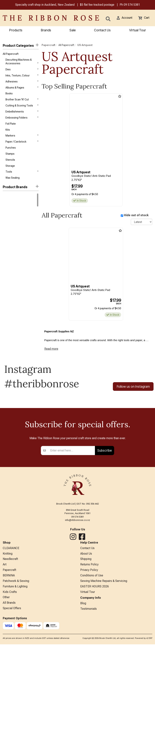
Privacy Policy (89, 651)
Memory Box (10, 266)
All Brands (9, 687)
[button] (122, 18)
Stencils (10, 169)
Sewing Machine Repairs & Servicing (103, 663)
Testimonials (88, 693)
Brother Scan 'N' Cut (21, 103)
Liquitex (7, 260)
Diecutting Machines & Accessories (21, 62)
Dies (21, 71)
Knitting (7, 633)
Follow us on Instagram (133, 389)
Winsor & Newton (13, 207)
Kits (7, 136)
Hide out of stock (136, 216)
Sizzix (6, 286)
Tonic (6, 292)
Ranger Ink (9, 214)
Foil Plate (10, 129)
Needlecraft (10, 639)
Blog (83, 687)
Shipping (85, 639)
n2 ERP (149, 723)
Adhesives (21, 84)
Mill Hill (6, 273)
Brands (46, 31)
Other (6, 681)
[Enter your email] (71, 529)
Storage (10, 175)
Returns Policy (89, 645)
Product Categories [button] (21, 46)
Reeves (7, 279)
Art (4, 645)
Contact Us (102, 31)
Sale (72, 31)
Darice (6, 227)
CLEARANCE (11, 627)
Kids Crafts (10, 675)
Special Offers (12, 693)
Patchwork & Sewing (16, 663)
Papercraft (48, 45)
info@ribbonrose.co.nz (77, 598)
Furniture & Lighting (15, 669)
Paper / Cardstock (21, 149)
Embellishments (21, 116)
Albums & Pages (21, 90)
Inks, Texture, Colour (21, 77)
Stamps (9, 162)
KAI (4, 247)
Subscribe (104, 529)
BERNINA (9, 657)
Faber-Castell (11, 233)
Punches (10, 156)
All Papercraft (11, 54)
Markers (21, 142)
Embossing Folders (21, 123)
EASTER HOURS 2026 (94, 669)
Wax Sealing (12, 188)
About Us (86, 633)
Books (9, 97)
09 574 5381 (132, 5)
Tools (21, 182)
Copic (6, 220)
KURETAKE (9, 253)
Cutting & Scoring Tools (21, 110)
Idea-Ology (9, 240)
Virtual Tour (87, 675)
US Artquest (85, 45)
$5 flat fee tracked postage (97, 5)
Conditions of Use (91, 657)
